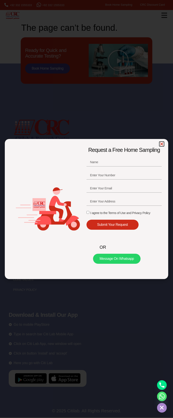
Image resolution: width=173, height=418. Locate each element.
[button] (161, 144)
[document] (86, 209)
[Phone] (162, 385)
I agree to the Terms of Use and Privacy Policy (120, 213)
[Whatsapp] (162, 396)
